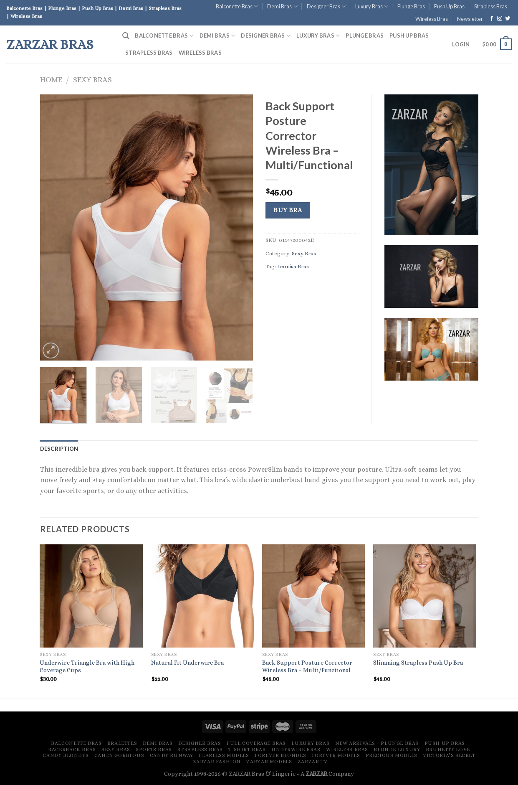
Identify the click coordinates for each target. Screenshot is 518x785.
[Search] (125, 36)
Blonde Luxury (397, 749)
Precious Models (391, 755)
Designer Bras (326, 6)
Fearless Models (224, 755)
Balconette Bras (237, 6)
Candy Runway (171, 755)
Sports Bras (154, 749)
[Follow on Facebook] (491, 19)
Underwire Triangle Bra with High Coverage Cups (87, 666)
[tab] (59, 448)
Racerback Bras (72, 749)
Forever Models (336, 755)
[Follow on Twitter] (507, 19)
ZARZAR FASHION (217, 762)
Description (59, 448)
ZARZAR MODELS (269, 762)
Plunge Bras (411, 6)
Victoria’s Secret (449, 755)
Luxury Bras (371, 6)
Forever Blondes (280, 755)
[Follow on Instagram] (499, 19)
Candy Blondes (65, 755)
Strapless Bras (490, 6)
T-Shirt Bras (246, 749)
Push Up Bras (449, 6)
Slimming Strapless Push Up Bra (418, 662)
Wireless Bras (431, 18)
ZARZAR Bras (49, 44)
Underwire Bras (296, 749)
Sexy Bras (92, 79)
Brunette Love (448, 749)
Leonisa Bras (293, 266)
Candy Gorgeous (119, 755)
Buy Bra (287, 210)
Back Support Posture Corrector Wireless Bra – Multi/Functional (307, 666)
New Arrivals (355, 743)
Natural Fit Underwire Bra (187, 662)
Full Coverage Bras (256, 743)
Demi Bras (282, 6)
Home (51, 79)
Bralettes (122, 743)
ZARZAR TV (313, 762)
